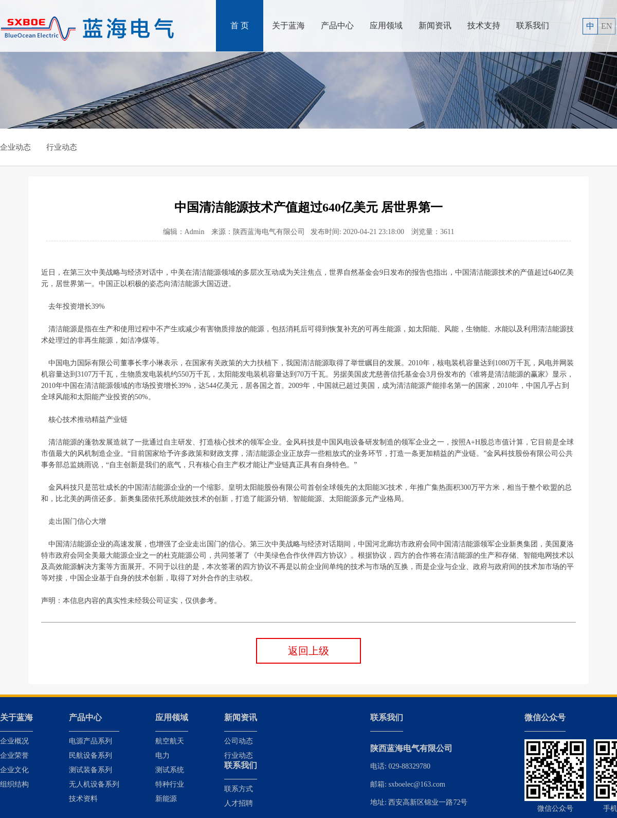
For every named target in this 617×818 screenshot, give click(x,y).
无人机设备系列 (94, 784)
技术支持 (483, 25)
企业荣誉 (14, 755)
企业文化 (14, 770)
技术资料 (83, 799)
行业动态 (61, 147)
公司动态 (238, 741)
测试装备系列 (90, 770)
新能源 (166, 799)
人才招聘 (238, 803)
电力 (162, 755)
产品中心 (337, 25)
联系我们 (532, 25)
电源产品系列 (90, 741)
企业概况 (14, 741)
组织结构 (14, 784)
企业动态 (15, 147)
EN (606, 26)
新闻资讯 (435, 25)
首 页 (239, 25)
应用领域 (386, 25)
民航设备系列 (90, 755)
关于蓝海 (288, 25)
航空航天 (169, 741)
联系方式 (238, 789)
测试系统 (169, 770)
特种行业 (169, 784)
